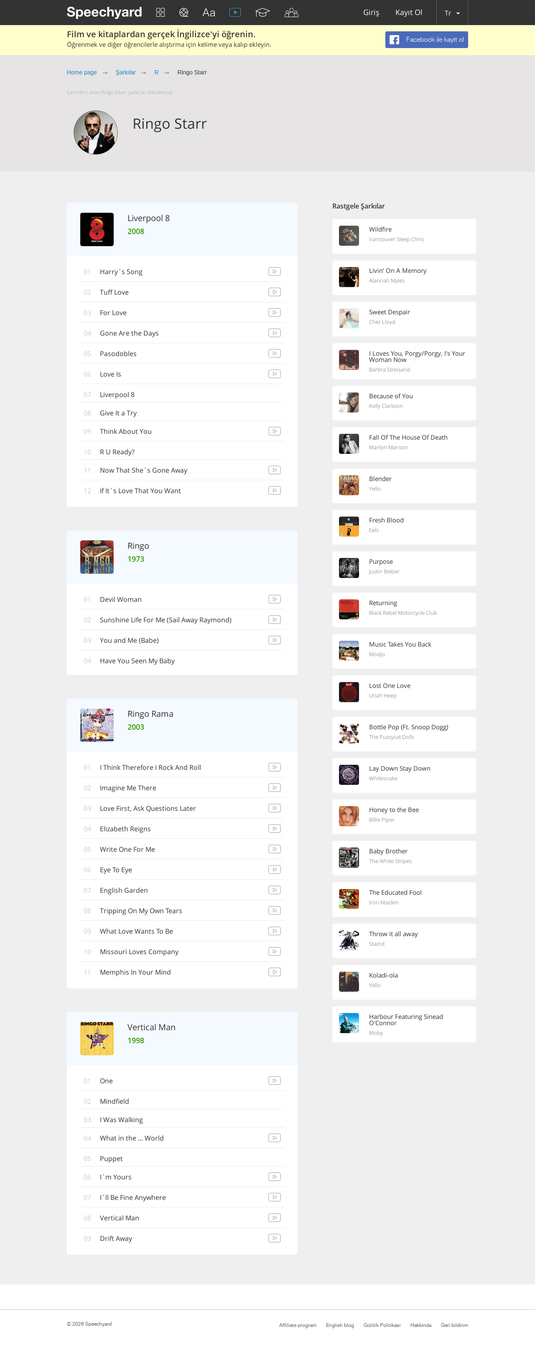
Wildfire (380, 229)
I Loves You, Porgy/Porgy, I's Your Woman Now (417, 356)
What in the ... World (132, 1138)
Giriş (371, 12)
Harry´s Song (121, 271)
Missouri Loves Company (139, 951)
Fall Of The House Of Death (408, 437)
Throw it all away (393, 933)
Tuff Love (114, 292)
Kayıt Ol (409, 12)
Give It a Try (118, 413)
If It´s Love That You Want (140, 490)
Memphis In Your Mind (135, 972)
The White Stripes (390, 861)
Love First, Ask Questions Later (148, 808)
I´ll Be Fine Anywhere (133, 1197)
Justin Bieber (384, 571)
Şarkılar (126, 72)
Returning (383, 602)
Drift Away (116, 1238)
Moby (376, 1032)
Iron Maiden (384, 902)
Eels (374, 530)
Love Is (110, 374)
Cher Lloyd (382, 322)
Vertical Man (119, 1217)
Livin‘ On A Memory (398, 270)
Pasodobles (118, 353)
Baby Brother (388, 851)
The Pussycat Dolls (391, 737)
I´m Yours (116, 1176)
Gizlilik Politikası (382, 1325)
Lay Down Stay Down (400, 768)
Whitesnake (383, 778)
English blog (340, 1325)
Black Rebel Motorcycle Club (403, 612)
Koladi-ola (383, 975)
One (106, 1080)
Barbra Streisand (389, 369)
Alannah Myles (387, 280)
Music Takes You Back (400, 644)
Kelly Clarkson (386, 406)
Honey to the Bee (394, 809)
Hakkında (420, 1325)
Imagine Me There (128, 787)
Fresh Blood (386, 520)
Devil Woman (121, 599)
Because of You (391, 396)
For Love (113, 312)
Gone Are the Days (129, 333)
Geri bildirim (454, 1325)
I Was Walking (121, 1119)
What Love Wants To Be (136, 931)
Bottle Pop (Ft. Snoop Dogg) (408, 727)
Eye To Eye (116, 869)
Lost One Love (389, 685)
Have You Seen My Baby (137, 660)
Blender (380, 478)
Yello (375, 488)
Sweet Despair (389, 312)
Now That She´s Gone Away (143, 470)
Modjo (377, 654)
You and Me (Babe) (129, 640)
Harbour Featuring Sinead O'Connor (406, 1019)
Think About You (126, 431)
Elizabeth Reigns (125, 828)
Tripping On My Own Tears (141, 910)
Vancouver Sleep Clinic (396, 239)
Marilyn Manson (388, 447)
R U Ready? (117, 451)
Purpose (381, 561)
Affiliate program (297, 1325)
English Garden (124, 890)
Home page (82, 72)
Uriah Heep (383, 695)
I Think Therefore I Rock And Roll (150, 767)
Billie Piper (382, 819)
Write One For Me (127, 849)
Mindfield (114, 1101)
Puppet (111, 1158)
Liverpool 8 (117, 394)
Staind (377, 943)
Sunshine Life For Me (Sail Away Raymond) (166, 619)
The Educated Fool (395, 892)
